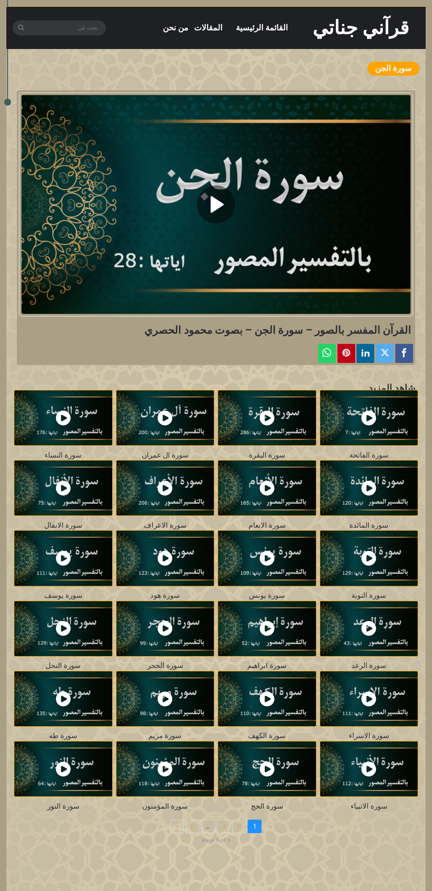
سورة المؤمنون (165, 806)
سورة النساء (63, 455)
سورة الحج (267, 806)
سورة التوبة (368, 595)
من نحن (175, 28)
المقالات (208, 28)
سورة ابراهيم (266, 666)
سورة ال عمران (165, 455)
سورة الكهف (267, 736)
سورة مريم (164, 736)
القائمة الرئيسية (262, 28)
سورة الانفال (63, 525)
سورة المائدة (368, 525)
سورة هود (165, 595)
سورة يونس (267, 595)
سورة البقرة (267, 455)
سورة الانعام (267, 525)
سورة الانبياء (369, 806)
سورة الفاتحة (369, 455)
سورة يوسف (63, 595)
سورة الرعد (368, 666)
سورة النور (63, 806)
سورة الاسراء (369, 736)
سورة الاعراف (165, 525)
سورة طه (63, 736)
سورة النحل (63, 666)
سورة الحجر (165, 666)
